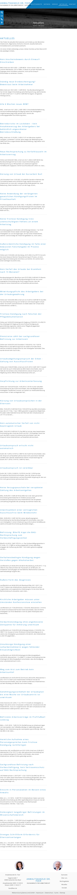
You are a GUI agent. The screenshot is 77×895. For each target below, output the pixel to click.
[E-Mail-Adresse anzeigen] (2, 16)
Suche (56, 893)
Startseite (64, 875)
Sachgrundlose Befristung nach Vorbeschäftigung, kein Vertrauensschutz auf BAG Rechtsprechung (22, 767)
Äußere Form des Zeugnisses (15, 580)
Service (55, 4)
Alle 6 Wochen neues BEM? (14, 104)
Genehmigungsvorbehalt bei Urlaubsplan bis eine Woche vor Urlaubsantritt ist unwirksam (22, 694)
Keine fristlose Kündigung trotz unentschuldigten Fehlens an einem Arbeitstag (19, 222)
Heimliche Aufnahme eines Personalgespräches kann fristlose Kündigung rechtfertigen (18, 742)
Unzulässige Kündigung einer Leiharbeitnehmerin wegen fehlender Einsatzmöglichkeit (20, 647)
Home (35, 26)
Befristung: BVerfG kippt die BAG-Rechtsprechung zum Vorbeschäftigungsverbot (18, 535)
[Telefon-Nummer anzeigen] (2, 20)
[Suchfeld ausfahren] (2, 13)
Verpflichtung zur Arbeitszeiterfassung (21, 381)
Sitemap (62, 893)
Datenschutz (49, 893)
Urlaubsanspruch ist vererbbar (16, 468)
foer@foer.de (12, 888)
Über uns (64, 878)
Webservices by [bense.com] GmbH (23, 893)
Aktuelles (63, 4)
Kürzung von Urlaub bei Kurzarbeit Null (21, 174)
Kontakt (72, 4)
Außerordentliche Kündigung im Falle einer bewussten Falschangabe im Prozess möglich (23, 247)
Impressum (39, 893)
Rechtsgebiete (36, 4)
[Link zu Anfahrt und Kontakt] (2, 23)
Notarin (47, 4)
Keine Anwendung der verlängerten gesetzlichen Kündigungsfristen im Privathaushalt (19, 196)
